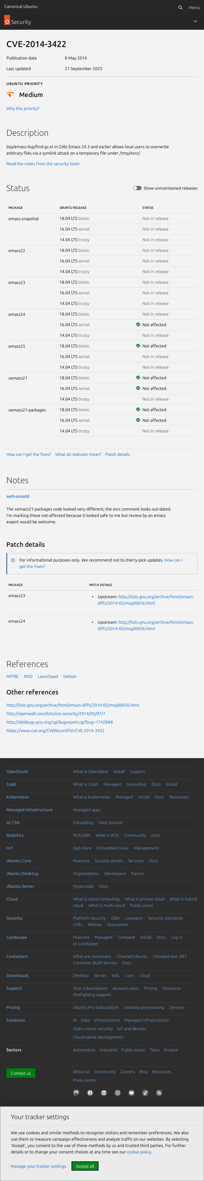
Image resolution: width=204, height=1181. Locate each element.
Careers (127, 1071)
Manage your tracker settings (38, 1166)
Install (119, 771)
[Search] (180, 7)
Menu (194, 7)
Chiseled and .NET (170, 956)
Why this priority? (22, 108)
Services (136, 860)
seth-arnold (17, 496)
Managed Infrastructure (146, 1020)
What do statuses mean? (78, 454)
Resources (179, 797)
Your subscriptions (90, 988)
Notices (95, 924)
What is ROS (107, 835)
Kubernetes (17, 797)
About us (81, 1071)
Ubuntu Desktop (22, 873)
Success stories (109, 860)
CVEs (78, 924)
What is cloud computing (96, 899)
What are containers (92, 956)
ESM (115, 918)
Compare (126, 937)
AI (75, 1020)
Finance (171, 1049)
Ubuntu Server (20, 886)
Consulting (136, 784)
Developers (115, 873)
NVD (28, 676)
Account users (126, 988)
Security (14, 918)
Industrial (108, 1049)
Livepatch (134, 918)
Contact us (21, 1073)
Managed (112, 784)
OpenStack (17, 771)
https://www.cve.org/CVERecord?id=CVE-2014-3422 (55, 730)
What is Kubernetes (91, 797)
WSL (116, 975)
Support (137, 771)
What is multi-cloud (106, 905)
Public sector (133, 1049)
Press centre (85, 1080)
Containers (17, 956)
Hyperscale (83, 886)
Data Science (110, 822)
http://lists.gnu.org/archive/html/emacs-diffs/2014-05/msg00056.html (72, 705)
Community (135, 835)
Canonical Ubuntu (20, 6)
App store (82, 848)
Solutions (15, 1020)
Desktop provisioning (144, 1007)
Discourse (172, 988)
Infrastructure (107, 1020)
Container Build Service (95, 962)
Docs (156, 784)
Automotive (84, 1049)
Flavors (137, 873)
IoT (9, 848)
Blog (143, 1071)
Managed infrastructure (29, 809)
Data (85, 1020)
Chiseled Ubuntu (132, 956)
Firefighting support (92, 994)
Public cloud (141, 905)
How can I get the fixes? (28, 454)
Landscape (16, 937)
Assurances (117, 924)
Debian (69, 676)
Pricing (150, 988)
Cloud (12, 899)
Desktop (81, 975)
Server (100, 975)
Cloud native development (98, 1037)
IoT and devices (131, 1028)
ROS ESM (81, 835)
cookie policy (139, 1151)
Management (146, 848)
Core (129, 975)
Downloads (17, 975)
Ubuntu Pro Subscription (96, 1007)
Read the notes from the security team (43, 163)
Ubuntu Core (18, 860)
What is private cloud (144, 899)
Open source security (93, 1028)
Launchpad (48, 676)
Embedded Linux (112, 848)
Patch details (117, 454)
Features (81, 860)
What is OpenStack (90, 771)
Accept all (85, 1166)
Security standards (165, 918)
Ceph (11, 784)
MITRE (12, 676)
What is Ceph (85, 784)
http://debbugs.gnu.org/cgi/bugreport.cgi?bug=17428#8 (59, 722)
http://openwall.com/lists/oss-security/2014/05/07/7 (55, 713)
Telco (155, 1049)
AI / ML (13, 822)
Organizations (86, 873)
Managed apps (86, 809)
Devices (176, 1007)
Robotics (15, 835)
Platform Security (89, 918)
